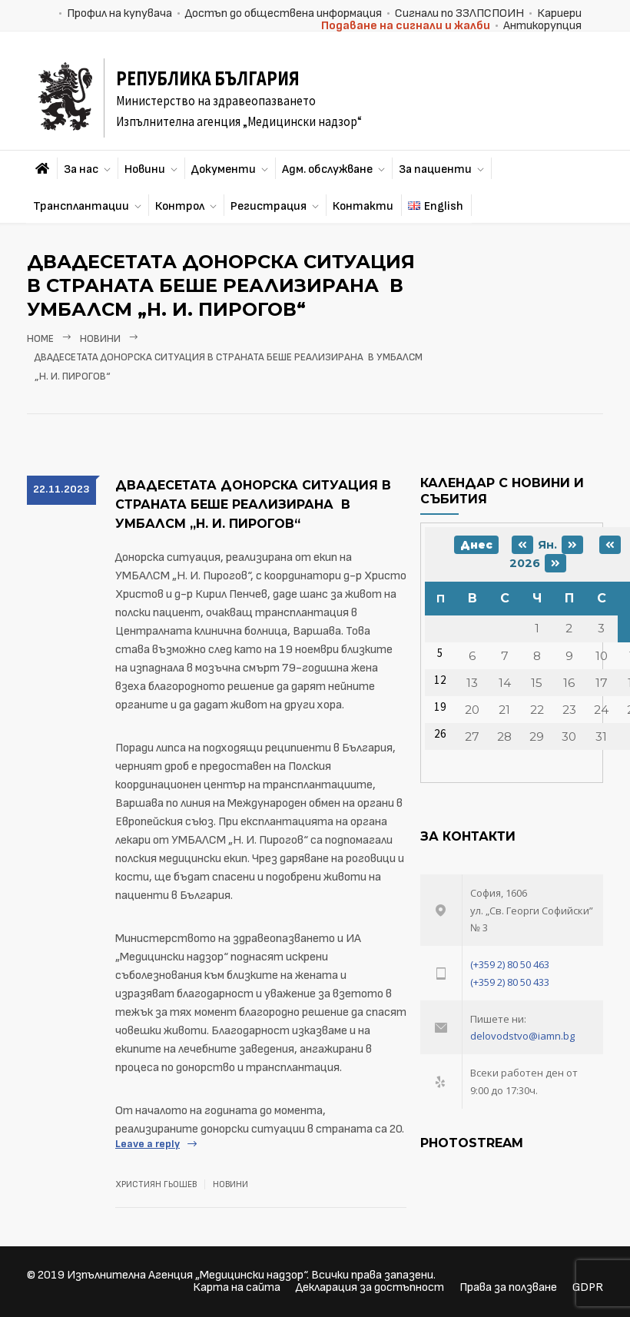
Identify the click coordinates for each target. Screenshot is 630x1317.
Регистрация (268, 206)
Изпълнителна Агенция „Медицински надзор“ (187, 1275)
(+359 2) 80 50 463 (509, 964)
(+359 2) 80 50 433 (509, 982)
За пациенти (435, 169)
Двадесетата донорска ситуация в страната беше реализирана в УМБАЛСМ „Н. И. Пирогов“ (253, 504)
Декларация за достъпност (370, 1287)
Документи (223, 169)
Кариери (559, 13)
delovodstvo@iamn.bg (522, 1036)
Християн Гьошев (156, 1184)
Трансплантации (81, 206)
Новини (144, 169)
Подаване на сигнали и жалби (405, 25)
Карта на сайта (236, 1287)
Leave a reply (147, 1143)
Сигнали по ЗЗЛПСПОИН (459, 13)
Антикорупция (542, 25)
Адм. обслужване (327, 169)
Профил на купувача (119, 13)
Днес (476, 545)
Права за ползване (508, 1287)
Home (40, 339)
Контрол (179, 206)
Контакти (363, 206)
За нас (81, 169)
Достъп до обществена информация (283, 13)
